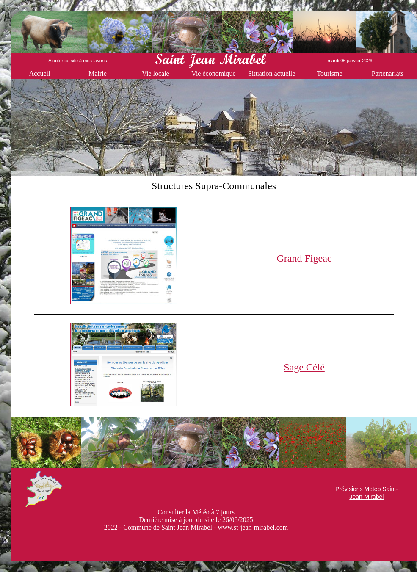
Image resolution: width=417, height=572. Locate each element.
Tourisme (329, 73)
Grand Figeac (304, 258)
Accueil (39, 73)
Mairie (97, 73)
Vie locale (155, 73)
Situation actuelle (271, 73)
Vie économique (213, 73)
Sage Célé (304, 367)
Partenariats (388, 73)
